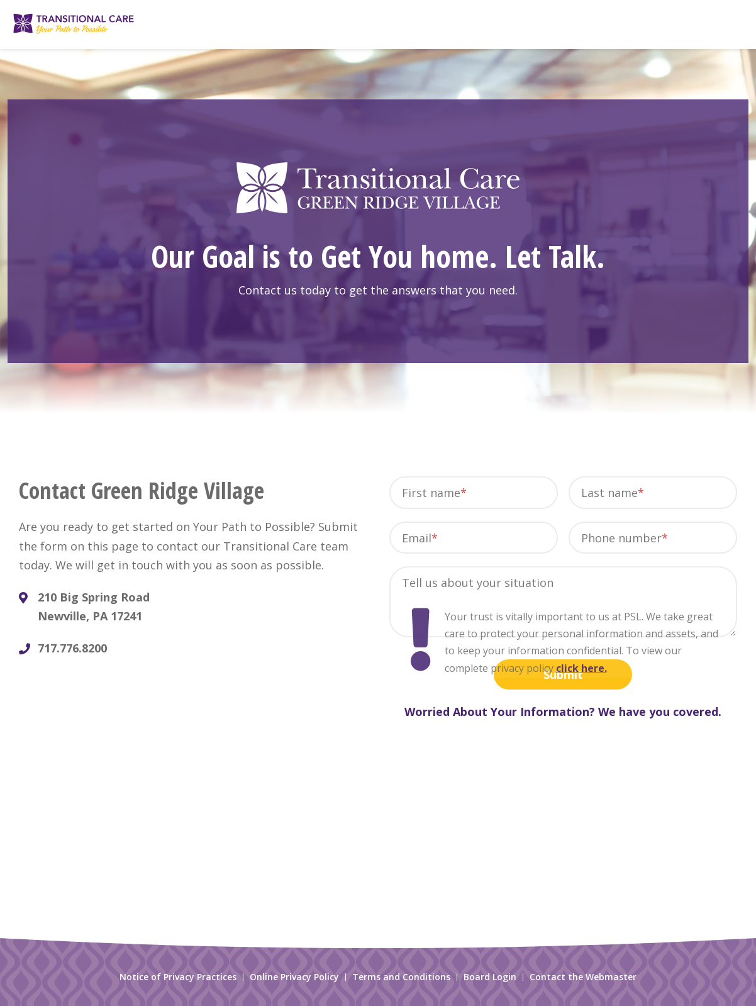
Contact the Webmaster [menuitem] (583, 977)
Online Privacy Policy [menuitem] (294, 977)
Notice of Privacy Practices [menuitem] (178, 977)
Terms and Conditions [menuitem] (401, 977)
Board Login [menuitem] (490, 977)
